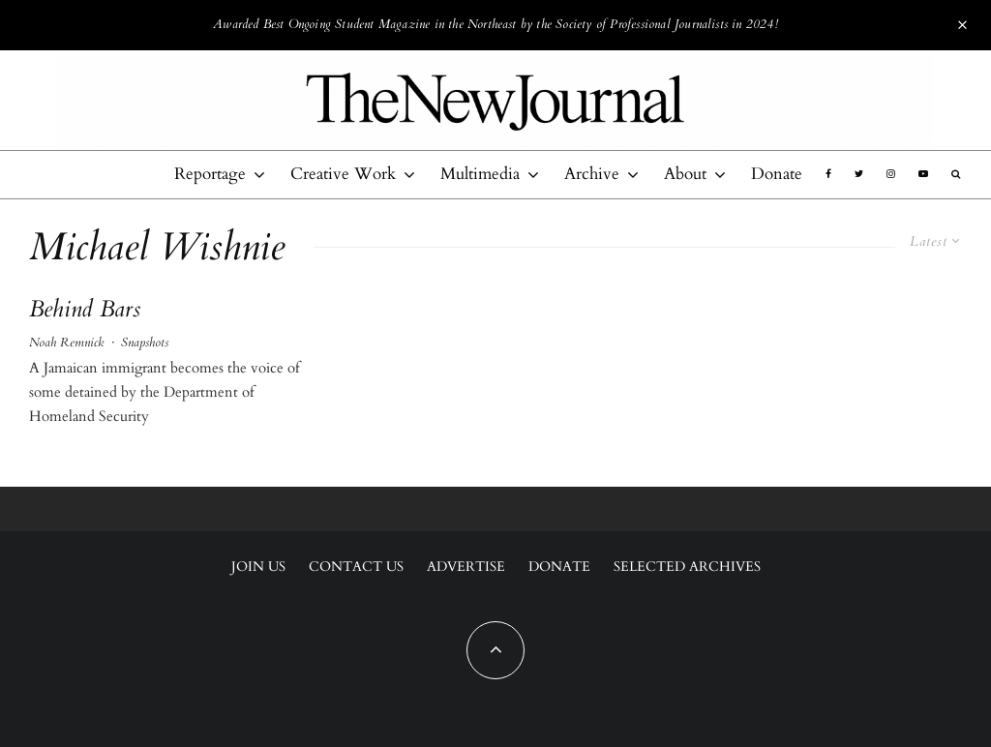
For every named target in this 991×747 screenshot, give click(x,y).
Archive (591, 174)
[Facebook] (828, 174)
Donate (776, 174)
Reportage (210, 174)
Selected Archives (687, 566)
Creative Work (343, 174)
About (685, 174)
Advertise (466, 566)
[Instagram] (891, 174)
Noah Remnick (66, 342)
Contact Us (356, 566)
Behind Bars (84, 310)
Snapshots (144, 342)
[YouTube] (923, 174)
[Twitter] (859, 174)
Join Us (258, 566)
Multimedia (480, 174)
